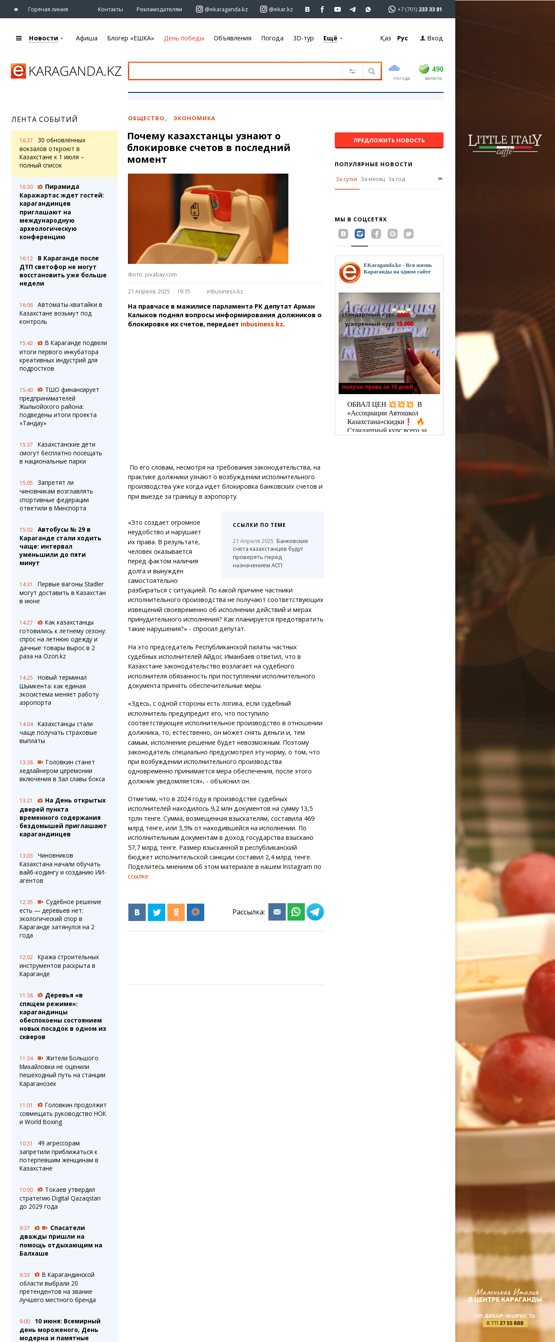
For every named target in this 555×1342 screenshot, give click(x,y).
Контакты (110, 9)
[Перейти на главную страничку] (18, 9)
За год (396, 179)
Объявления (232, 38)
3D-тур (303, 38)
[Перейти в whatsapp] (412, 9)
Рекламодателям (159, 9)
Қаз (385, 38)
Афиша (87, 38)
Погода (272, 38)
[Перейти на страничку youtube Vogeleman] (338, 9)
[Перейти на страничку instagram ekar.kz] (276, 9)
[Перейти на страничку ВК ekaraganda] (307, 9)
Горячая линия (48, 9)
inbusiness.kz (225, 291)
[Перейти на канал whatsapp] (368, 9)
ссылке (138, 876)
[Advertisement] (245, 396)
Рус (402, 38)
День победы (184, 38)
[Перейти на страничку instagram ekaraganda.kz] (222, 9)
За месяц (373, 179)
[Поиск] (371, 72)
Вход (431, 38)
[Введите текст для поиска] (234, 70)
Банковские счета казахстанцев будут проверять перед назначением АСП (270, 553)
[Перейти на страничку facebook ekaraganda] (323, 9)
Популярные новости (374, 164)
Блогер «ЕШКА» (130, 38)
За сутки (346, 179)
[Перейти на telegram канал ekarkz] (353, 9)
